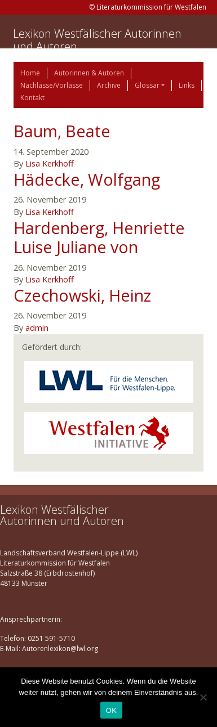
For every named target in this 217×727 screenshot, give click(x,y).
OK (111, 710)
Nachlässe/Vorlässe (51, 85)
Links (186, 85)
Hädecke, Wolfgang (87, 179)
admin (36, 327)
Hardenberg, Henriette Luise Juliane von (99, 237)
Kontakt (32, 97)
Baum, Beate (62, 131)
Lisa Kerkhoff (49, 163)
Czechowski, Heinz (82, 295)
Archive (109, 85)
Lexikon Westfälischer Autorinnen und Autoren (97, 40)
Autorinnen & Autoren (89, 73)
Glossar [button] (147, 85)
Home (30, 73)
